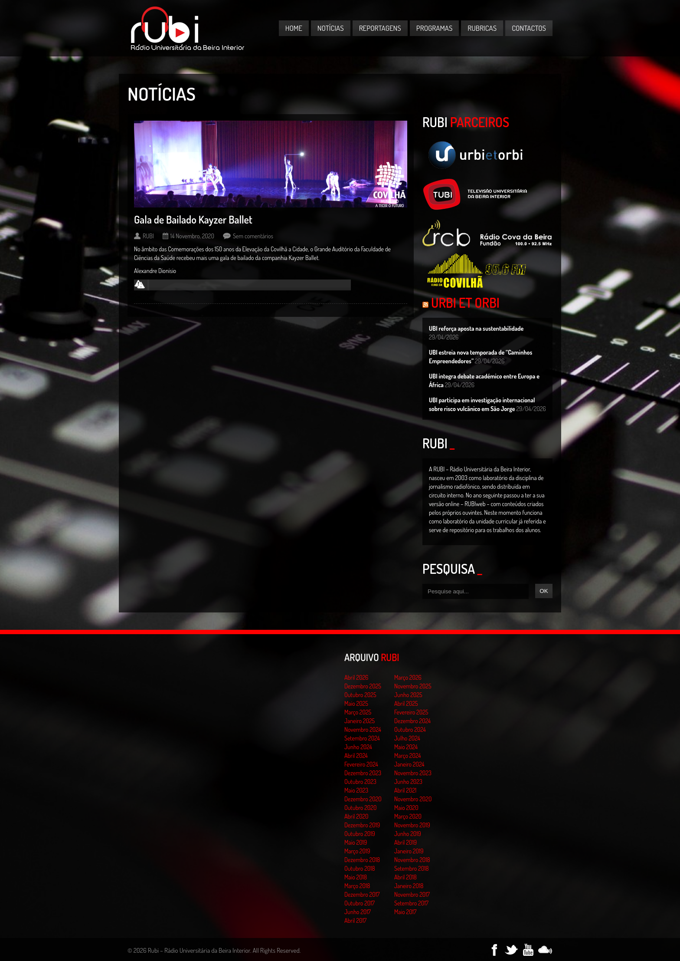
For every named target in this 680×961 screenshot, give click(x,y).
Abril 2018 (405, 877)
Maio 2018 (355, 877)
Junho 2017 (357, 911)
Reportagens (380, 28)
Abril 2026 (356, 677)
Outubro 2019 (359, 833)
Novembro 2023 (413, 773)
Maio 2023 (356, 790)
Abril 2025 (406, 703)
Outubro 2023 (360, 781)
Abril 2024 (356, 755)
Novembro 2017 (412, 894)
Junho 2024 (358, 746)
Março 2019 (357, 851)
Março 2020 (408, 816)
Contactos (529, 28)
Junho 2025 (408, 694)
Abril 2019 (405, 842)
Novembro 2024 (362, 729)
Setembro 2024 (362, 738)
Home (293, 28)
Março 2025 (357, 712)
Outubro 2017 (359, 903)
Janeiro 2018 (408, 885)
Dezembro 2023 (362, 773)
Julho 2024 (407, 738)
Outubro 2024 (410, 729)
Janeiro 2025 (359, 720)
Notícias (330, 28)
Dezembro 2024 (412, 720)
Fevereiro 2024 (361, 764)
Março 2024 (407, 755)
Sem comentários (253, 236)
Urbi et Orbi (465, 302)
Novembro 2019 (412, 825)
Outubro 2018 (359, 868)
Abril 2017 (355, 920)
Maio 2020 (406, 807)
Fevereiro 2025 (411, 712)
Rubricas (482, 28)
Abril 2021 (405, 790)
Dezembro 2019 (362, 825)
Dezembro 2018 (362, 859)
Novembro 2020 (413, 799)
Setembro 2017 (411, 903)
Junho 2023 (408, 781)
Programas (434, 28)
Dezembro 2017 (361, 894)
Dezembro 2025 (362, 686)
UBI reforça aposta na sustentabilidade (476, 328)
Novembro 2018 (412, 859)
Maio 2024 (406, 746)
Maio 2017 (405, 911)
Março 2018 (357, 885)
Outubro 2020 (360, 807)
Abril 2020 (356, 816)
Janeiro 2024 (409, 764)
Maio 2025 (356, 703)
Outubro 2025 (360, 694)
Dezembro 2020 (363, 799)
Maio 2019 (355, 842)
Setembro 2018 (411, 868)
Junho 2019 (407, 833)
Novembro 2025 (413, 686)
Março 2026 (408, 677)
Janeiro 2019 (408, 851)
